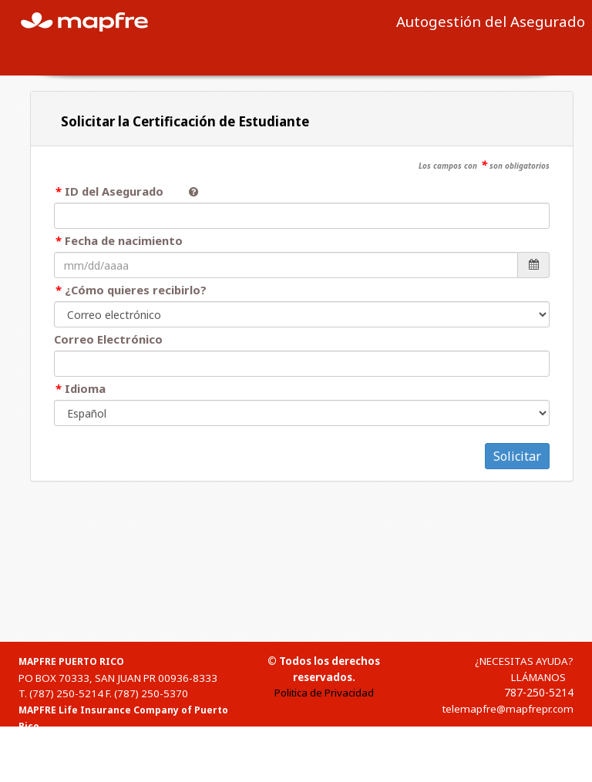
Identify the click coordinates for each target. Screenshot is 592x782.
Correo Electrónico (108, 339)
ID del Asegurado (121, 191)
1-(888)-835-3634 (72, 774)
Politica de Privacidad (324, 693)
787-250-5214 (539, 692)
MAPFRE (93, 20)
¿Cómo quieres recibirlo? (136, 289)
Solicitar (517, 456)
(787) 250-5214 (66, 693)
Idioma (85, 388)
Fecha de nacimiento (124, 240)
